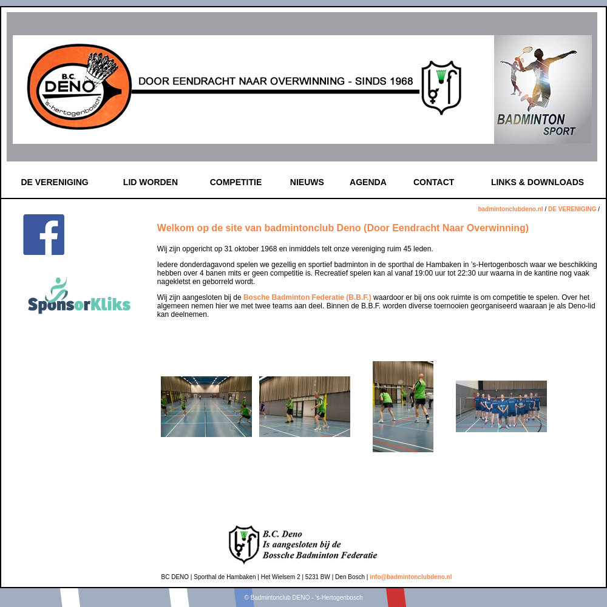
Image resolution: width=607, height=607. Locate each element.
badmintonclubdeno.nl (510, 209)
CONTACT (433, 182)
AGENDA (368, 182)
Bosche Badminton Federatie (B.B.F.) (307, 297)
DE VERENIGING (54, 182)
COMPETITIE (236, 182)
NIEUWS (307, 182)
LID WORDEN (150, 182)
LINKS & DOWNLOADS (537, 182)
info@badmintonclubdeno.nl (411, 577)
